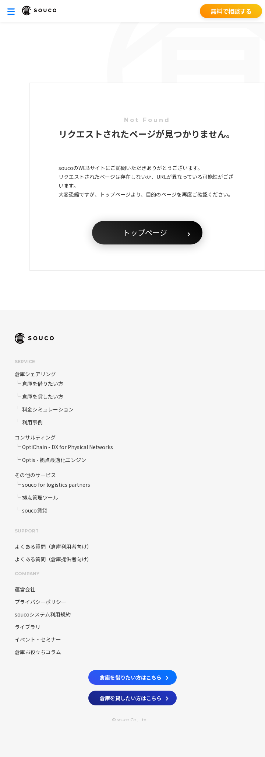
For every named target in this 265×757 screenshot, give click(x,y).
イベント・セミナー (38, 639)
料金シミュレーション (48, 409)
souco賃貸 (34, 510)
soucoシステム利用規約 (43, 614)
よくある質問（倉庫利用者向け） (53, 546)
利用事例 (32, 422)
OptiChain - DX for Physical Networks (67, 447)
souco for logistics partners (56, 484)
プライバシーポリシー (40, 601)
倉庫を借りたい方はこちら (134, 676)
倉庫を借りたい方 (42, 383)
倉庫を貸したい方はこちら (134, 696)
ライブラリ (27, 627)
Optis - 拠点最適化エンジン (54, 459)
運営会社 (25, 589)
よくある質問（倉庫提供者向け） (53, 559)
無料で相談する (231, 11)
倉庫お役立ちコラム (38, 652)
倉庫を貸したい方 (42, 396)
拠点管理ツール (40, 497)
